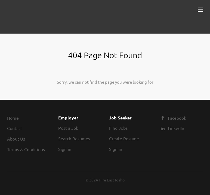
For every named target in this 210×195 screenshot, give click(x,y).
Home (13, 118)
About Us (16, 138)
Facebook (177, 118)
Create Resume (124, 138)
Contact (14, 128)
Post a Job (68, 128)
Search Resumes (74, 138)
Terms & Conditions (26, 149)
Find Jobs (118, 128)
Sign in (64, 149)
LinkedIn (176, 128)
